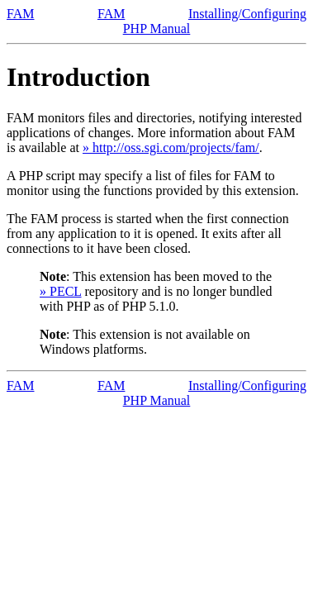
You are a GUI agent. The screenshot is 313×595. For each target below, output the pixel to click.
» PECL (61, 291)
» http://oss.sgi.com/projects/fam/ (171, 147)
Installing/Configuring (247, 14)
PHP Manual (157, 28)
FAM (21, 14)
